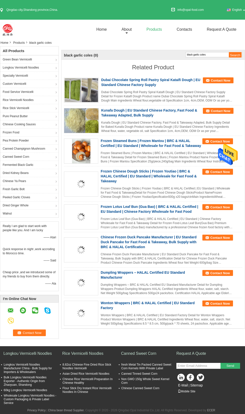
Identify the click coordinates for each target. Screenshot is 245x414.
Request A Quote (221, 29)
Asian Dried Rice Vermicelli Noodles (85, 373)
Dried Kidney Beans (16, 173)
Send (230, 366)
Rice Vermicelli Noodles (18, 100)
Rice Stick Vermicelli (16, 108)
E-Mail (183, 385)
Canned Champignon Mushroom (24, 148)
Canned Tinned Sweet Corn (139, 373)
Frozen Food (11, 132)
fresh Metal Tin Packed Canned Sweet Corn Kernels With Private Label (146, 366)
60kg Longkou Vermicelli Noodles (25, 390)
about (127, 29)
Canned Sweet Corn (16, 156)
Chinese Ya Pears (14, 181)
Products (154, 29)
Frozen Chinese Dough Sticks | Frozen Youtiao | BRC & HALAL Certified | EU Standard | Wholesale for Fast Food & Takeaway (149, 176)
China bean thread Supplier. (66, 410)
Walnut (7, 213)
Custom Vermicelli (14, 84)
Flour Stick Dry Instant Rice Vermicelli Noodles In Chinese (86, 390)
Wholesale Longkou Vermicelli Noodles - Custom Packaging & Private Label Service (30, 399)
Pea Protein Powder (16, 140)
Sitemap (196, 385)
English (238, 10)
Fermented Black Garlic (18, 165)
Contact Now (220, 80)
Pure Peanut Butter (15, 116)
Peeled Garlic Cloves (16, 197)
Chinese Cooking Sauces (19, 124)
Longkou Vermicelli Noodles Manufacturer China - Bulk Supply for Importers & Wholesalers (28, 368)
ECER (211, 410)
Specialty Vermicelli (15, 75)
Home (101, 29)
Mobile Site (186, 391)
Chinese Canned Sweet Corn (140, 388)
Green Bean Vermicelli (17, 59)
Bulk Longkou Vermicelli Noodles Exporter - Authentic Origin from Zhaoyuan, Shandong (25, 381)
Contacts (184, 29)
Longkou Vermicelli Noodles (21, 67)
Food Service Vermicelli (18, 92)
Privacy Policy (36, 410)
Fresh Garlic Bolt (13, 189)
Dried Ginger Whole (15, 205)
